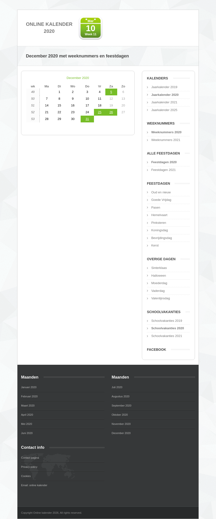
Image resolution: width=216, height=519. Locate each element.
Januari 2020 (29, 387)
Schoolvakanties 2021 (166, 336)
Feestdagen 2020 (164, 162)
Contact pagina (30, 457)
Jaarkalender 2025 (164, 110)
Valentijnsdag (160, 298)
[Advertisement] (78, 176)
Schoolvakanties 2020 (167, 328)
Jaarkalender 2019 (164, 87)
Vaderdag (158, 291)
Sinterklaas (159, 268)
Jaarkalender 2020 (165, 95)
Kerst (155, 245)
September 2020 (121, 405)
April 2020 (27, 414)
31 (87, 119)
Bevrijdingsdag (161, 238)
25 (99, 112)
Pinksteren (158, 222)
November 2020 (121, 423)
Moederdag (159, 283)
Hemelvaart (159, 215)
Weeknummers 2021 (165, 140)
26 (111, 112)
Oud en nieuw (161, 192)
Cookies (26, 476)
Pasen (155, 207)
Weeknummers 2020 (166, 132)
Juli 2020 (117, 387)
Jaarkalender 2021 (164, 102)
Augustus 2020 (120, 396)
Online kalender (49, 28)
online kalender (38, 485)
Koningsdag (159, 230)
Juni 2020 (27, 433)
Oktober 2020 (120, 414)
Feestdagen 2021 (163, 170)
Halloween (158, 275)
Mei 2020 (26, 423)
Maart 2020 (28, 405)
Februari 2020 (29, 396)
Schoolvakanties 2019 (166, 321)
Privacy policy (29, 466)
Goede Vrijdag (161, 200)
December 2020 (78, 78)
